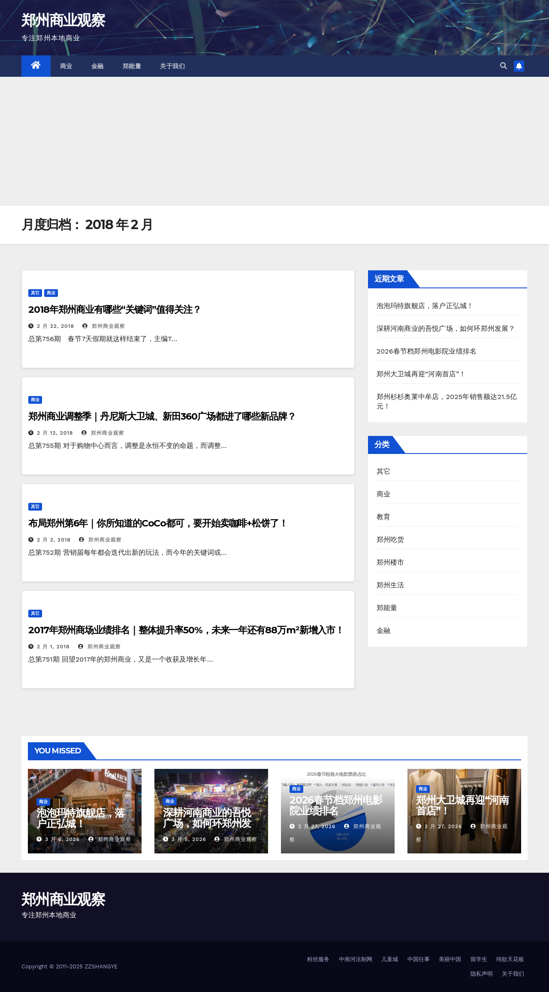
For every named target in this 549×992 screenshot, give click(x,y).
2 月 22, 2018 (55, 326)
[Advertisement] (274, 141)
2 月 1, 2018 (53, 647)
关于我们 (172, 66)
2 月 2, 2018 (54, 540)
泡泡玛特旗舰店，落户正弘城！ (425, 306)
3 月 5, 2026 (189, 839)
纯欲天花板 (510, 959)
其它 (35, 292)
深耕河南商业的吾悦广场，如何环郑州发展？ (446, 328)
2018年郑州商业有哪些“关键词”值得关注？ (114, 309)
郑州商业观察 (63, 20)
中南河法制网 (355, 959)
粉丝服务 (318, 959)
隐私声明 (482, 974)
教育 (383, 517)
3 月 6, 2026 (62, 839)
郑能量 (132, 66)
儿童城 (389, 959)
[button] (503, 66)
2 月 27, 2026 (316, 826)
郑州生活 (390, 585)
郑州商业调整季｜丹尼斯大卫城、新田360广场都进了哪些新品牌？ (162, 416)
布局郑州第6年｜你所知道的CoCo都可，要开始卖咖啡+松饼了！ (158, 523)
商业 (66, 66)
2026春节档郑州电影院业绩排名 (427, 351)
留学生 (479, 959)
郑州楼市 (390, 562)
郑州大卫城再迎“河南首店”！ (421, 374)
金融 (97, 66)
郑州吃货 (390, 539)
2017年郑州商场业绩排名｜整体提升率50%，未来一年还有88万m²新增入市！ (186, 630)
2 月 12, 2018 (55, 433)
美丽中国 (450, 959)
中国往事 (418, 959)
